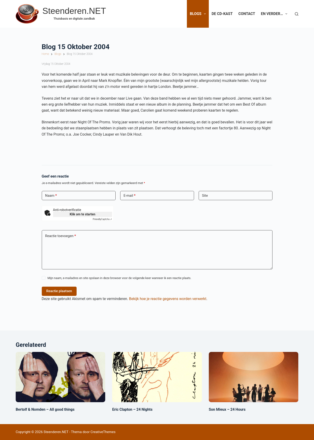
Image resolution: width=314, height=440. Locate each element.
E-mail (130, 196)
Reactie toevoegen (60, 236)
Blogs (199, 14)
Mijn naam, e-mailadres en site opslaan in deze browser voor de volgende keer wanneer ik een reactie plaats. (119, 278)
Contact (246, 14)
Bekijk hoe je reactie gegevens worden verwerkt (167, 299)
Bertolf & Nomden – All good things (45, 409)
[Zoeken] (296, 14)
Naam (51, 196)
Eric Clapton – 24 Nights (132, 409)
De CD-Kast (222, 14)
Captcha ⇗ (102, 219)
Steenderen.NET (74, 11)
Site (205, 195)
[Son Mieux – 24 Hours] (253, 377)
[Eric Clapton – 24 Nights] (157, 377)
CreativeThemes (103, 432)
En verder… (275, 14)
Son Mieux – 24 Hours (227, 409)
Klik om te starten (82, 214)
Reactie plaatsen (59, 291)
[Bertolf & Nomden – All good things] (60, 377)
